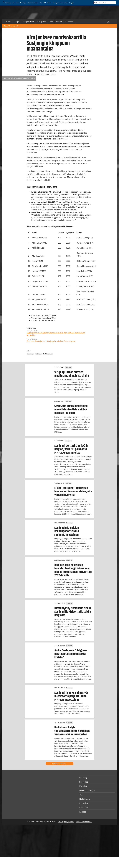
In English (56, 3)
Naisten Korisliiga (33, 3)
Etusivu (8, 22)
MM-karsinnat (47, 354)
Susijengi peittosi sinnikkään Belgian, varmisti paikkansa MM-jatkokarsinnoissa (71, 449)
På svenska (64, 3)
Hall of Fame (47, 3)
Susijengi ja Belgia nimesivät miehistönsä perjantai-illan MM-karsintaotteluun (71, 696)
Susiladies (16, 3)
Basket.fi (7, 26)
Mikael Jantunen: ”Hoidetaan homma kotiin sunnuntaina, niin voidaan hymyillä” (73, 491)
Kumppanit (69, 22)
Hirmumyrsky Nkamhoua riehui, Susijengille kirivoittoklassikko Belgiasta (73, 612)
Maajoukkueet (28, 22)
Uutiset (59, 22)
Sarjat (17, 22)
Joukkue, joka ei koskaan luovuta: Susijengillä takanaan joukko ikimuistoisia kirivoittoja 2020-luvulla (73, 570)
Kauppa (71, 3)
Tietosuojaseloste (84, 821)
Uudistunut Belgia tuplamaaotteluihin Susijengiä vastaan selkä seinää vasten (72, 731)
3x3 (41, 3)
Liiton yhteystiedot (66, 821)
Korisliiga (23, 3)
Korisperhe (41, 22)
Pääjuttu (38, 354)
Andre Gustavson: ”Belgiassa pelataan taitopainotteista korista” (71, 654)
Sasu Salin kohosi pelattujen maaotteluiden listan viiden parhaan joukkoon (71, 409)
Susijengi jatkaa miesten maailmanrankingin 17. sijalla (71, 374)
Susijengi (8, 3)
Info (51, 22)
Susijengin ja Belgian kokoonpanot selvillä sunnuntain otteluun (66, 531)
